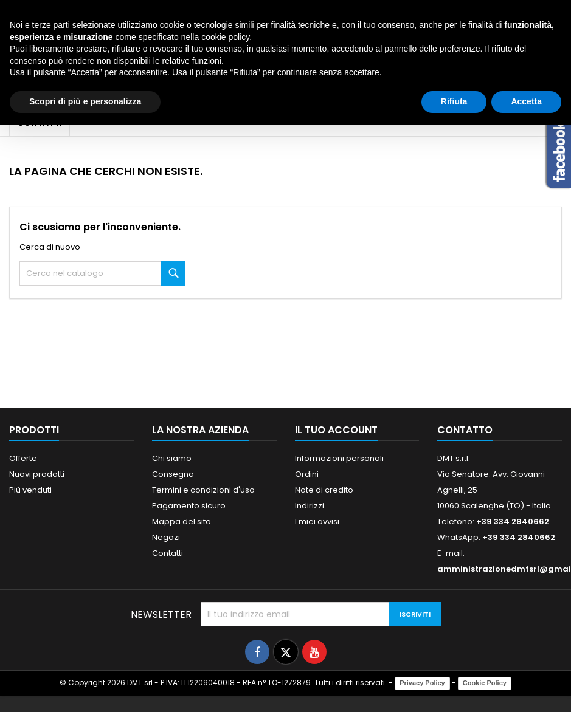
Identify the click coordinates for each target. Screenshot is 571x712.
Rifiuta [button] (454, 101)
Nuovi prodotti (36, 474)
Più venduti (30, 490)
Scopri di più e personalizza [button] (85, 101)
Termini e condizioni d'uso (203, 490)
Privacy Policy (422, 682)
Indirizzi (309, 506)
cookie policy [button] (225, 37)
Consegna (173, 474)
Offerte (23, 458)
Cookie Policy (485, 682)
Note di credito (324, 490)
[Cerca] (102, 273)
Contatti (167, 553)
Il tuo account (336, 430)
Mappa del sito (181, 521)
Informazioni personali (339, 458)
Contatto (465, 430)
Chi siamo (172, 458)
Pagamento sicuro (189, 506)
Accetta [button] (526, 101)
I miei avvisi (317, 521)
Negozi (166, 537)
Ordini (307, 474)
